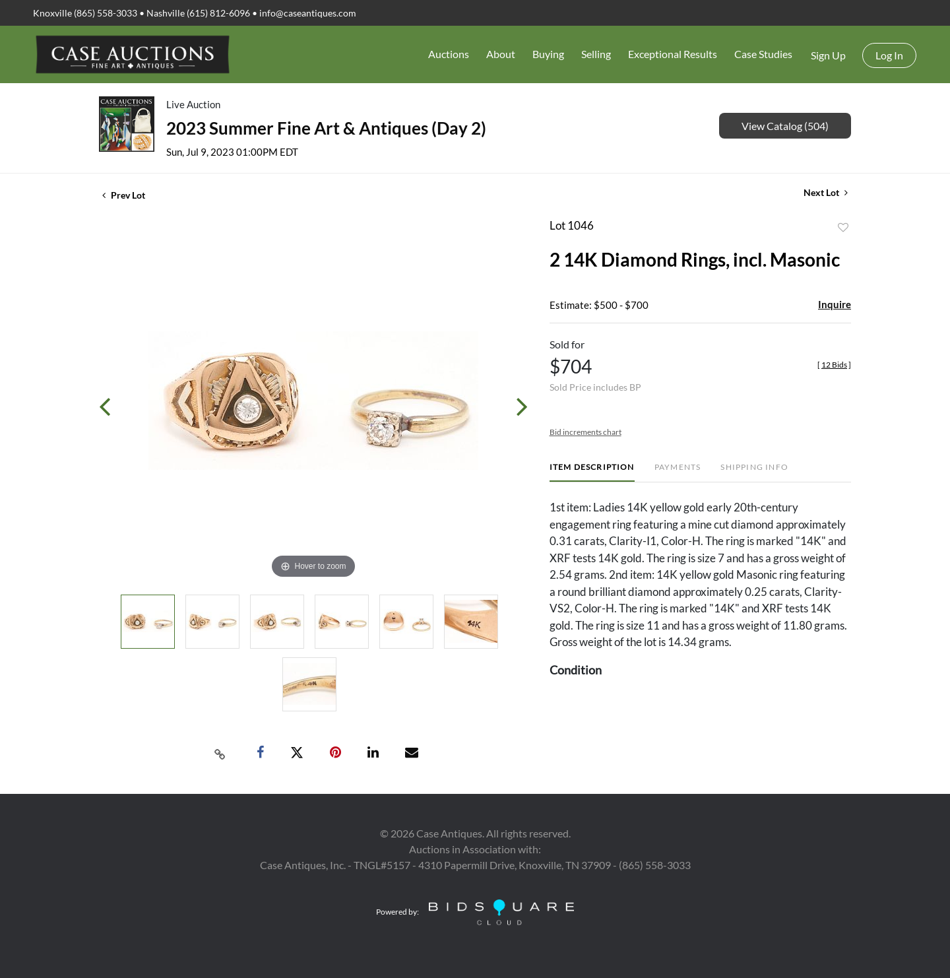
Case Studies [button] (763, 54)
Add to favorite (843, 227)
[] (834, 365)
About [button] (500, 54)
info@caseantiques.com (307, 12)
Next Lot (826, 192)
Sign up (828, 55)
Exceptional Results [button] (672, 54)
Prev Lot (123, 195)
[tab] (592, 472)
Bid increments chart (585, 432)
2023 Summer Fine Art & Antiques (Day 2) (326, 128)
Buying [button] (548, 54)
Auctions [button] (448, 54)
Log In (889, 55)
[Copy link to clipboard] (220, 753)
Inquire (834, 304)
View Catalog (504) (785, 125)
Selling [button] (596, 54)
